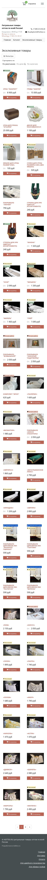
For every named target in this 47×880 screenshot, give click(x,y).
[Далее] (30, 827)
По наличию (32, 64)
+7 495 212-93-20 (39, 29)
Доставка (41, 855)
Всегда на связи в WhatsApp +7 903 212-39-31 (12, 35)
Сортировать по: (9, 60)
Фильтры (8, 56)
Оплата (42, 859)
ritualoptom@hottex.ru (36, 32)
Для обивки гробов (37, 867)
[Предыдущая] (17, 827)
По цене (21, 64)
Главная (41, 852)
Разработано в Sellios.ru (11, 846)
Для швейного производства (32, 863)
